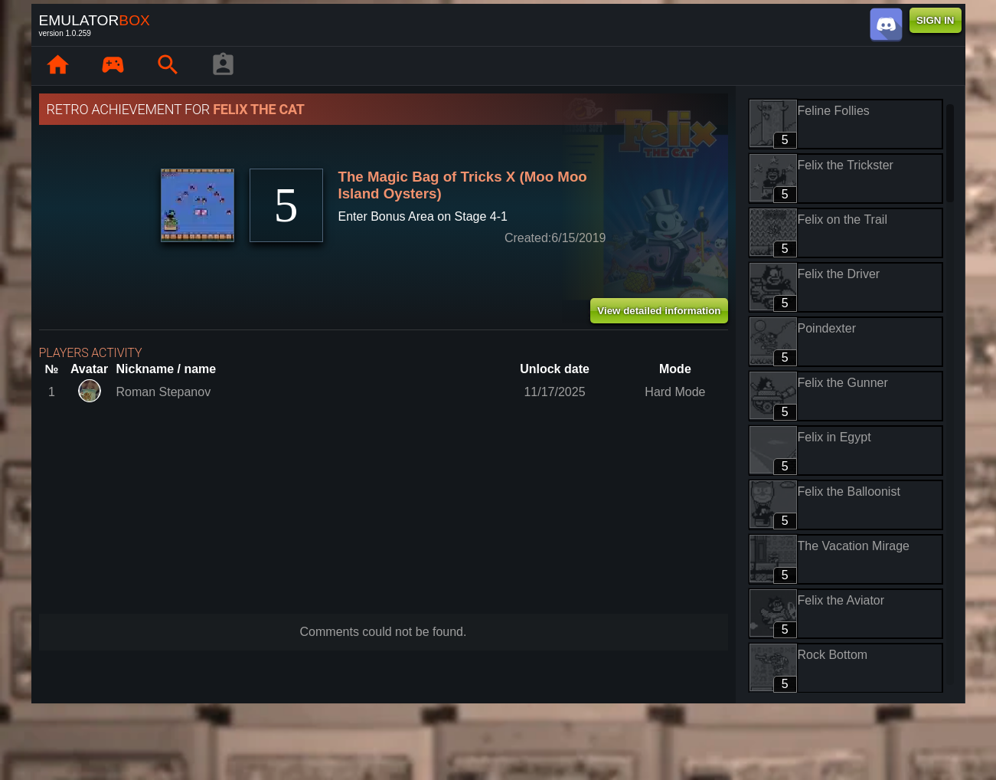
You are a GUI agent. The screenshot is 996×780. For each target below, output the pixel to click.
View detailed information (658, 310)
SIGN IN (935, 20)
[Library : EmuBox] (113, 66)
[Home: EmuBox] (58, 66)
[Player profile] (223, 66)
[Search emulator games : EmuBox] (168, 66)
